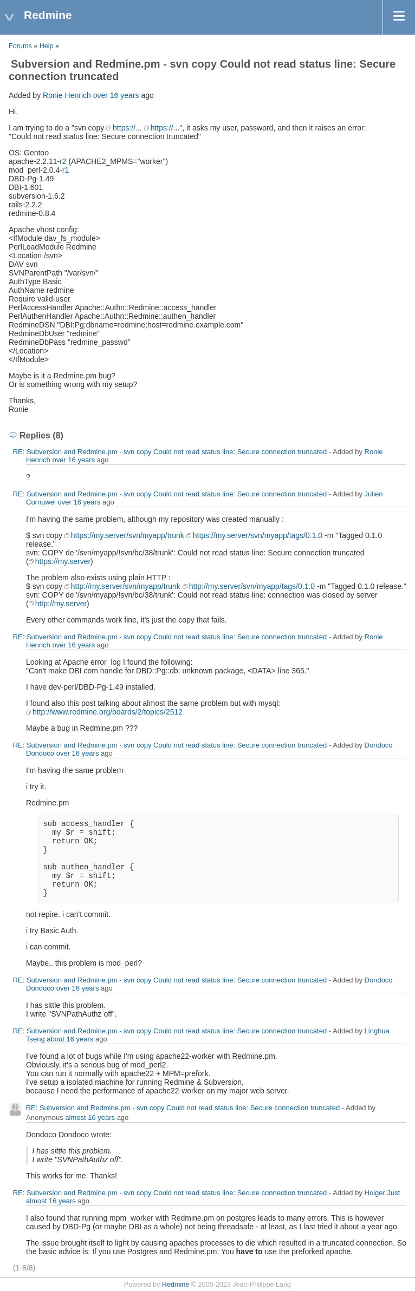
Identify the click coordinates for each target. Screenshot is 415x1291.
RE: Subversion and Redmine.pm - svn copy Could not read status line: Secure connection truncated (170, 452)
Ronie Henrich (67, 95)
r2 (63, 161)
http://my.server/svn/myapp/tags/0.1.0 (252, 586)
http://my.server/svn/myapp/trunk (125, 586)
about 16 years (70, 1039)
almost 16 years (90, 1117)
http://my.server (61, 603)
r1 (65, 170)
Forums (20, 46)
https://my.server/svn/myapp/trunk (127, 535)
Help (47, 46)
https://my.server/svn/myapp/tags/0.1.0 (257, 535)
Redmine (175, 1284)
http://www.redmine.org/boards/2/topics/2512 (108, 711)
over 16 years (116, 95)
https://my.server (62, 561)
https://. (125, 127)
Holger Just (382, 1193)
